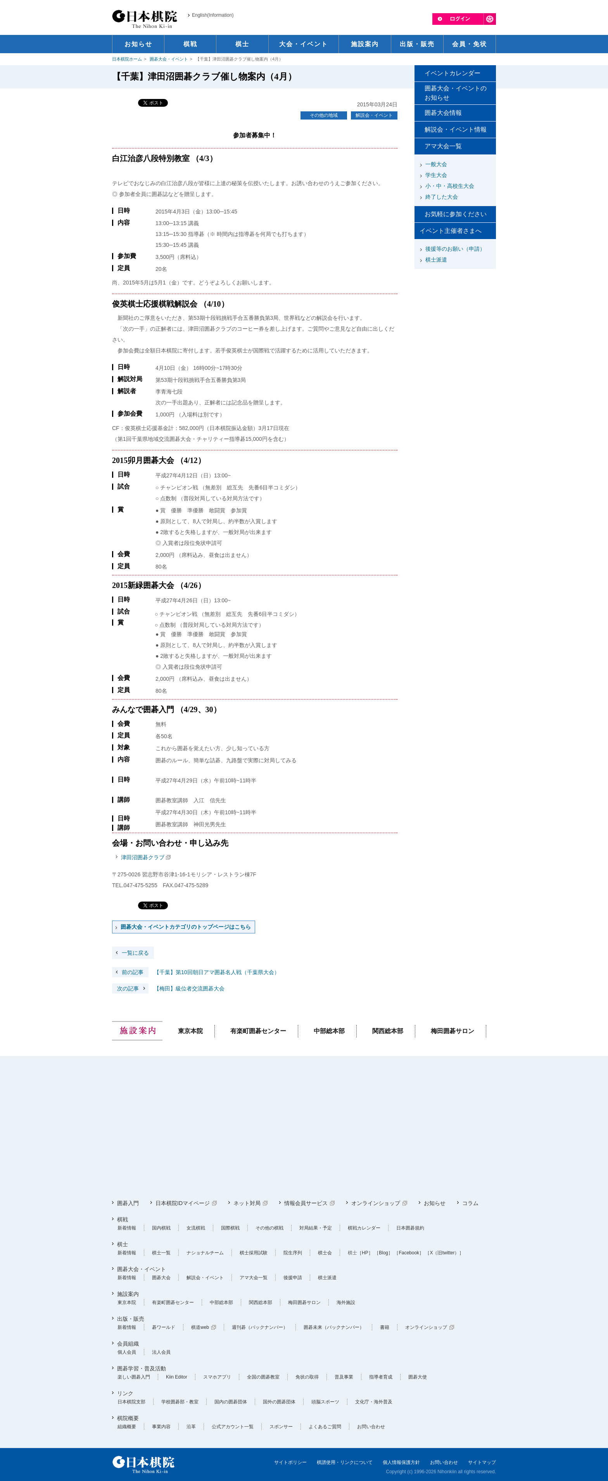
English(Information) (212, 15)
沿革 (191, 1426)
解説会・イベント (374, 115)
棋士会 (325, 1253)
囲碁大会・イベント (169, 59)
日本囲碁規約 (410, 1228)
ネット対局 (247, 1203)
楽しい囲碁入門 (133, 1377)
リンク (125, 1393)
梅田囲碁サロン (452, 1031)
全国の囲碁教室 (263, 1377)
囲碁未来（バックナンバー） (334, 1327)
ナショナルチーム (205, 1253)
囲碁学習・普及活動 (141, 1368)
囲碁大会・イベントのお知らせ (456, 93)
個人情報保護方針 (401, 1462)
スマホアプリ (217, 1377)
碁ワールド (163, 1327)
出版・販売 (130, 1319)
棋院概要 (128, 1418)
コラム (470, 1203)
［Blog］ (383, 1253)
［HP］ (365, 1253)
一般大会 (436, 164)
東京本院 (190, 1031)
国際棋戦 (230, 1228)
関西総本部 (387, 1031)
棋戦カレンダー (364, 1228)
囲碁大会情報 (443, 112)
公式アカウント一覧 (233, 1426)
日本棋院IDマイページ (182, 1203)
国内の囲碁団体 (230, 1402)
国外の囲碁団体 (279, 1402)
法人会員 (161, 1352)
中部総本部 (329, 1031)
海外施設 (346, 1302)
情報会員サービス (306, 1203)
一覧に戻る (135, 953)
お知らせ (435, 1203)
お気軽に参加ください (456, 214)
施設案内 (128, 1294)
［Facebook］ (409, 1253)
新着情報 (126, 1228)
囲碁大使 (417, 1377)
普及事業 (344, 1377)
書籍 (384, 1327)
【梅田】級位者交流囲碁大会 (168, 988)
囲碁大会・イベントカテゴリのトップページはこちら (186, 927)
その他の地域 (324, 115)
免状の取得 (307, 1377)
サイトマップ (482, 1462)
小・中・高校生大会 (449, 186)
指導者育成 (380, 1377)
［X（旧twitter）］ (444, 1253)
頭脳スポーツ (325, 1402)
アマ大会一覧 (443, 146)
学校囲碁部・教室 (180, 1402)
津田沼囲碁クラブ (142, 857)
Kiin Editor (176, 1377)
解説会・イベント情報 (456, 129)
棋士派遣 (436, 260)
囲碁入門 (128, 1203)
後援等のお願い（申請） (455, 249)
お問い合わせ (371, 1426)
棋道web (200, 1327)
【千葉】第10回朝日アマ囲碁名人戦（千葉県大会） (196, 972)
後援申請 (292, 1277)
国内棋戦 (161, 1228)
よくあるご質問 (325, 1426)
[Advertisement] (455, 320)
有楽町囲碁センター (258, 1031)
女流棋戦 (196, 1228)
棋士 (122, 1244)
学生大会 (436, 175)
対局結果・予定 (315, 1228)
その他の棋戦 (269, 1228)
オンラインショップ (375, 1203)
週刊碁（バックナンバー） (260, 1327)
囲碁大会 (161, 1277)
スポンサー (281, 1426)
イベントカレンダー (452, 73)
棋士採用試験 (254, 1253)
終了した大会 (441, 197)
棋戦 (122, 1219)
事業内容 (161, 1426)
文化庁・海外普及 (373, 1402)
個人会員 (126, 1352)
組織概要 (126, 1426)
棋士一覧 (161, 1253)
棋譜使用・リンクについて (345, 1462)
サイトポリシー (290, 1462)
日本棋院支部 (131, 1402)
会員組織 (128, 1344)
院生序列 (292, 1253)
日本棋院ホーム (127, 59)
